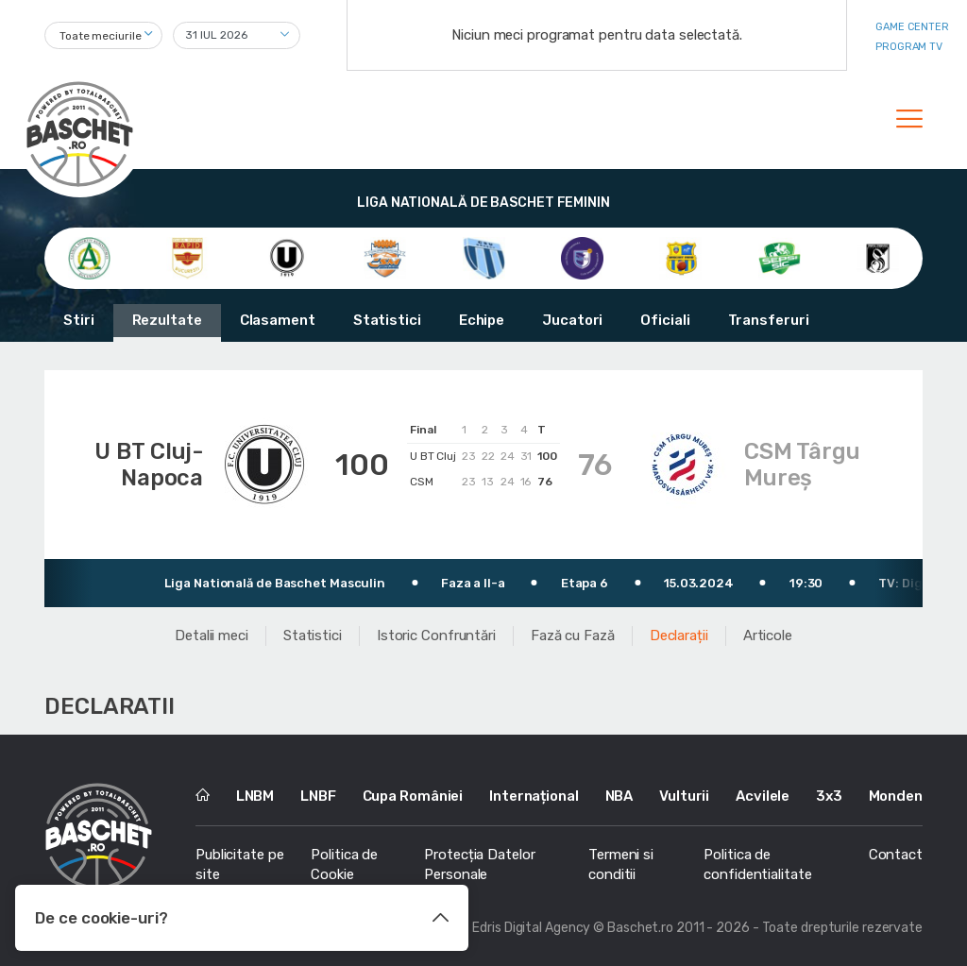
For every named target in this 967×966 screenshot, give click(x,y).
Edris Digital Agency (531, 928)
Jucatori (572, 320)
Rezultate (167, 320)
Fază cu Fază (573, 635)
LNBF (318, 796)
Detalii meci (211, 635)
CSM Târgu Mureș (802, 464)
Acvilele (762, 796)
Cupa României (413, 796)
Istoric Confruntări (436, 635)
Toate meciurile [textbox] (100, 35)
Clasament (277, 320)
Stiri (78, 320)
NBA (619, 796)
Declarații (679, 635)
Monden (896, 796)
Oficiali (664, 320)
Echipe (481, 320)
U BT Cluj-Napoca (148, 464)
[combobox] (103, 35)
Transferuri (768, 320)
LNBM (255, 796)
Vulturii (684, 796)
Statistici (387, 320)
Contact (896, 854)
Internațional (534, 796)
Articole (767, 635)
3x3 (829, 796)
